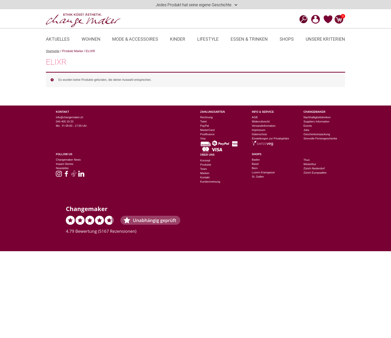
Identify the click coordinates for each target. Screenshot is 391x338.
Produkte (205, 164)
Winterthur (309, 164)
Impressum (258, 129)
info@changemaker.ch (69, 117)
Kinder (177, 39)
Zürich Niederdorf (314, 168)
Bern (255, 168)
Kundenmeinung (210, 181)
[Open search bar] (301, 19)
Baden (256, 159)
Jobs (306, 129)
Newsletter (62, 168)
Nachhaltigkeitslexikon (317, 117)
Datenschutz (259, 134)
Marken (204, 173)
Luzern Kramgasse (263, 172)
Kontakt (204, 177)
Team (203, 168)
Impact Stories (64, 163)
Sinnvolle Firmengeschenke (320, 138)
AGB (255, 117)
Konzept (205, 160)
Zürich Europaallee (314, 172)
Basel (255, 163)
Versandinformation (264, 125)
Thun (306, 159)
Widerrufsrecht (261, 121)
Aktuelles (58, 39)
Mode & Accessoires (135, 39)
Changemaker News (68, 159)
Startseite (52, 51)
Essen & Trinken (249, 39)
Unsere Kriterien (325, 39)
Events (307, 125)
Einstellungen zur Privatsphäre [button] (270, 138)
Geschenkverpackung (316, 134)
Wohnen (91, 39)
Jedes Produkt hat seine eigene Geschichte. (197, 4)
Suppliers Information (316, 121)
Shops (287, 39)
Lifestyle (208, 39)
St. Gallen (258, 176)
